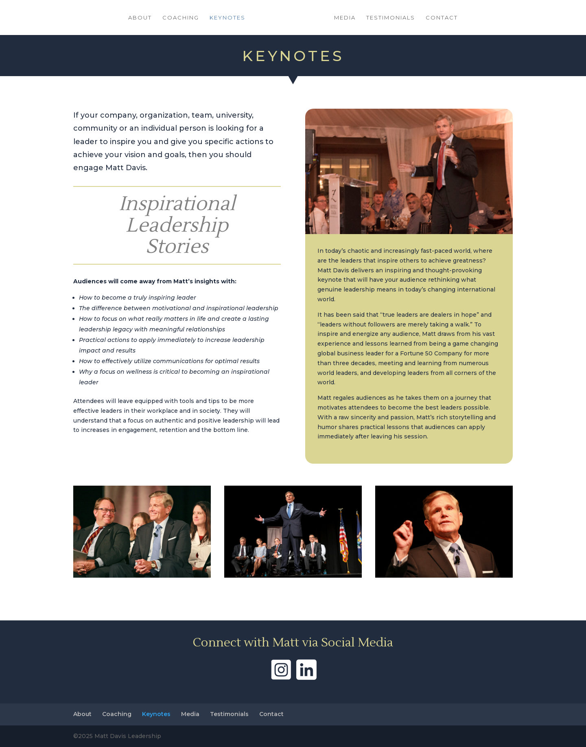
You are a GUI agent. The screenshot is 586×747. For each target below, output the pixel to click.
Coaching (180, 18)
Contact (442, 18)
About (140, 18)
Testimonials (390, 18)
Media (345, 18)
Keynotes (227, 18)
